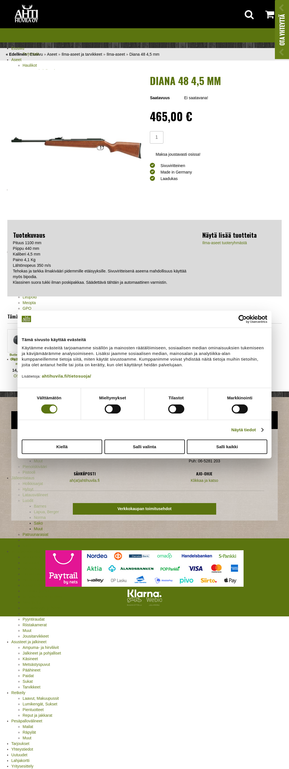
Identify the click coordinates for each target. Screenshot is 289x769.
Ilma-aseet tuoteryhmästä (224, 243)
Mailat (28, 726)
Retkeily (18, 692)
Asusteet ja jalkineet (29, 642)
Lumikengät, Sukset (40, 704)
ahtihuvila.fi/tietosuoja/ (66, 376)
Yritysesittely (22, 766)
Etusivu (17, 48)
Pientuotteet (33, 709)
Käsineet (30, 659)
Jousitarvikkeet (36, 636)
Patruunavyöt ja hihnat (42, 608)
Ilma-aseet (115, 54)
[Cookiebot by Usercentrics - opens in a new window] (242, 319)
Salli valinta (144, 446)
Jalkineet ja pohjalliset (42, 653)
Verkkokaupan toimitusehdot (144, 508)
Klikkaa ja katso (204, 480)
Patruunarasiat (35, 534)
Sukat (28, 681)
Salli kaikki (227, 446)
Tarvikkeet (31, 687)
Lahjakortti (20, 760)
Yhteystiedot (22, 749)
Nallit (27, 545)
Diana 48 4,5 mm (144, 54)
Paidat (28, 675)
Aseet (16, 59)
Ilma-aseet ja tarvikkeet (82, 54)
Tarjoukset (20, 743)
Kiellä (61, 446)
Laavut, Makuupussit (41, 698)
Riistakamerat (35, 625)
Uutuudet (19, 755)
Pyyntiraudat (34, 619)
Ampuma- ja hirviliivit (41, 647)
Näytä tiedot (243, 429)
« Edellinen (16, 54)
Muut (27, 630)
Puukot (29, 613)
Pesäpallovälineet (26, 721)
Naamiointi (32, 602)
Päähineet (31, 670)
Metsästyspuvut (36, 664)
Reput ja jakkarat (37, 715)
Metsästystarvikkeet (28, 551)
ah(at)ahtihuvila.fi (84, 480)
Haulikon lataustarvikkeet (45, 540)
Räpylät (29, 732)
